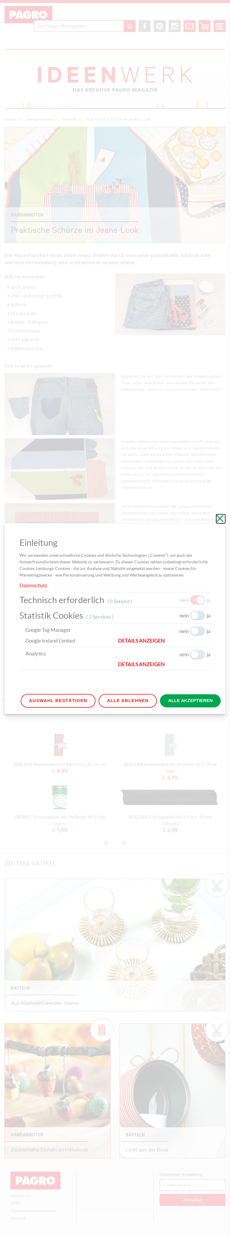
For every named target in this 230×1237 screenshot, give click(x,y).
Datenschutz (33, 585)
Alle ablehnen (128, 700)
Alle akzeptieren (190, 700)
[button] (164, 640)
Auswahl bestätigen (58, 700)
